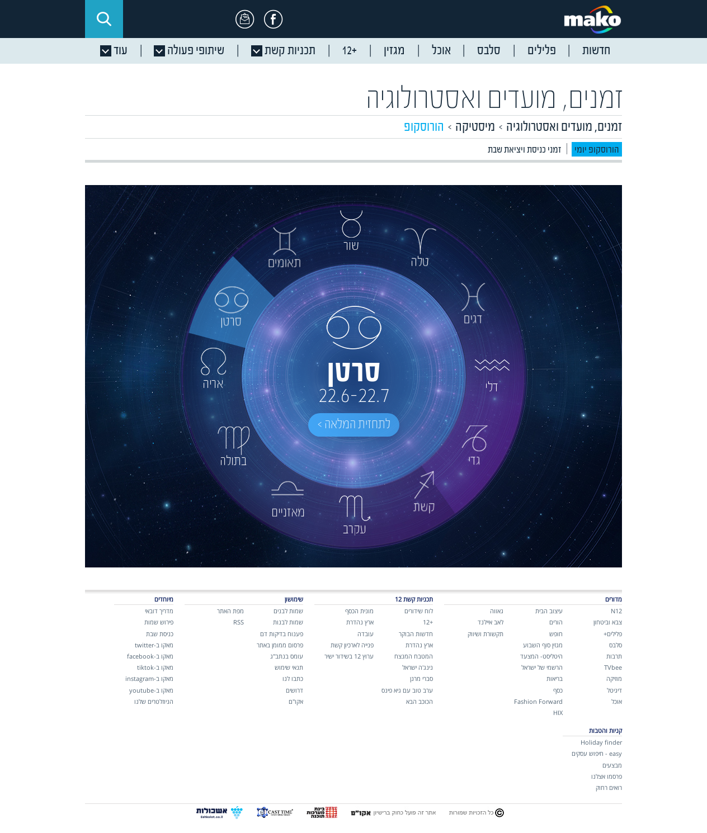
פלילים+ (613, 634)
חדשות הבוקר (416, 634)
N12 (616, 611)
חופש (556, 634)
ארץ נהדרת (419, 645)
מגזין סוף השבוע (543, 645)
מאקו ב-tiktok (155, 667)
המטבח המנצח (413, 656)
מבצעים (612, 765)
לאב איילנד (490, 622)
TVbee (613, 667)
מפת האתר (230, 611)
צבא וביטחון (607, 622)
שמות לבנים (288, 611)
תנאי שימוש (289, 667)
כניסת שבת (159, 634)
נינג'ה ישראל (417, 667)
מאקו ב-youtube (151, 690)
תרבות (614, 656)
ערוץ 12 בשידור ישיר (349, 656)
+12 (428, 622)
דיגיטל (614, 690)
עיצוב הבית (549, 611)
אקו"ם (296, 701)
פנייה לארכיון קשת (352, 645)
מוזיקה (614, 678)
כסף (558, 690)
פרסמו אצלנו (606, 776)
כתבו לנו (292, 678)
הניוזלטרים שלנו (153, 701)
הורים (556, 622)
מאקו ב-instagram (149, 678)
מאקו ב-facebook (150, 656)
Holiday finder (601, 742)
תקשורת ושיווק (485, 634)
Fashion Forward (538, 701)
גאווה (496, 611)
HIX (558, 712)
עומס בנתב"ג (286, 656)
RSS (238, 622)
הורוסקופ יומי (596, 150)
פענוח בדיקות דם (281, 634)
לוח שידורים (418, 611)
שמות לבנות (288, 622)
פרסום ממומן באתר (280, 645)
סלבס (615, 645)
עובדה (365, 634)
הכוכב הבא (419, 701)
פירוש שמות (158, 622)
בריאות (554, 678)
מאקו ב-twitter (154, 645)
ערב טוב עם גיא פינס (407, 690)
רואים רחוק (609, 787)
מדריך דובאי (159, 611)
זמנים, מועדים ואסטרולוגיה (495, 100)
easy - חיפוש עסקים (597, 753)
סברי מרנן (421, 678)
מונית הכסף (359, 611)
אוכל (616, 701)
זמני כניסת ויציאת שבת (524, 150)
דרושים (294, 690)
